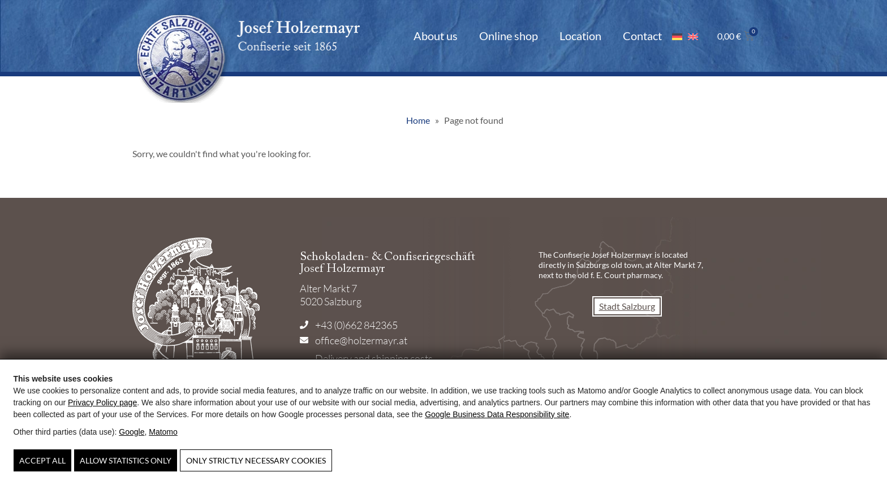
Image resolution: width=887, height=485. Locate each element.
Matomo (163, 431)
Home (418, 120)
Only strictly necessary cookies (256, 460)
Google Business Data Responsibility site (497, 414)
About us (436, 35)
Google (131, 431)
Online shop (508, 35)
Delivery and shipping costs (374, 358)
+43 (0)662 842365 (356, 325)
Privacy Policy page (102, 402)
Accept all (42, 460)
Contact (642, 35)
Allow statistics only (125, 460)
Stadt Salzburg (627, 306)
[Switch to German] (677, 36)
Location (580, 35)
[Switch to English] (693, 36)
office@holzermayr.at (361, 340)
